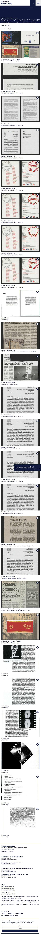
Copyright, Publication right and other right (12, 913)
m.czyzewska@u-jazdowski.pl (8, 871)
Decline (20, 928)
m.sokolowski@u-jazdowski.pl (8, 863)
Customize (20, 926)
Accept (20, 930)
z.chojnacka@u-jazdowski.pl (8, 894)
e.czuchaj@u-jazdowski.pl (7, 849)
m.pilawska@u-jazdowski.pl (8, 890)
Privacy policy (5, 911)
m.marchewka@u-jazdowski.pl (8, 877)
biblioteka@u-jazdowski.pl (7, 886)
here (30, 923)
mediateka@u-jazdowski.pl (8, 851)
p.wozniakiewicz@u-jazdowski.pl (9, 859)
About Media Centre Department (9, 915)
